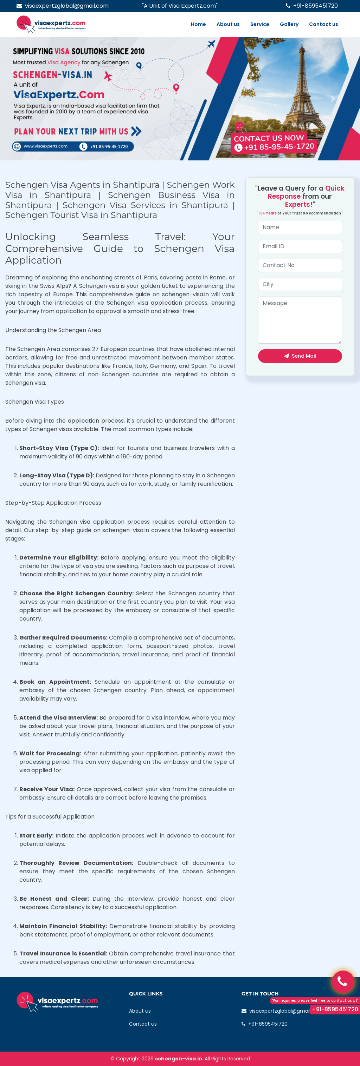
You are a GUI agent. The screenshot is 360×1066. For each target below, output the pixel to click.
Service (259, 24)
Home (198, 24)
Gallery (289, 24)
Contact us (323, 24)
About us (228, 24)
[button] (27, 98)
